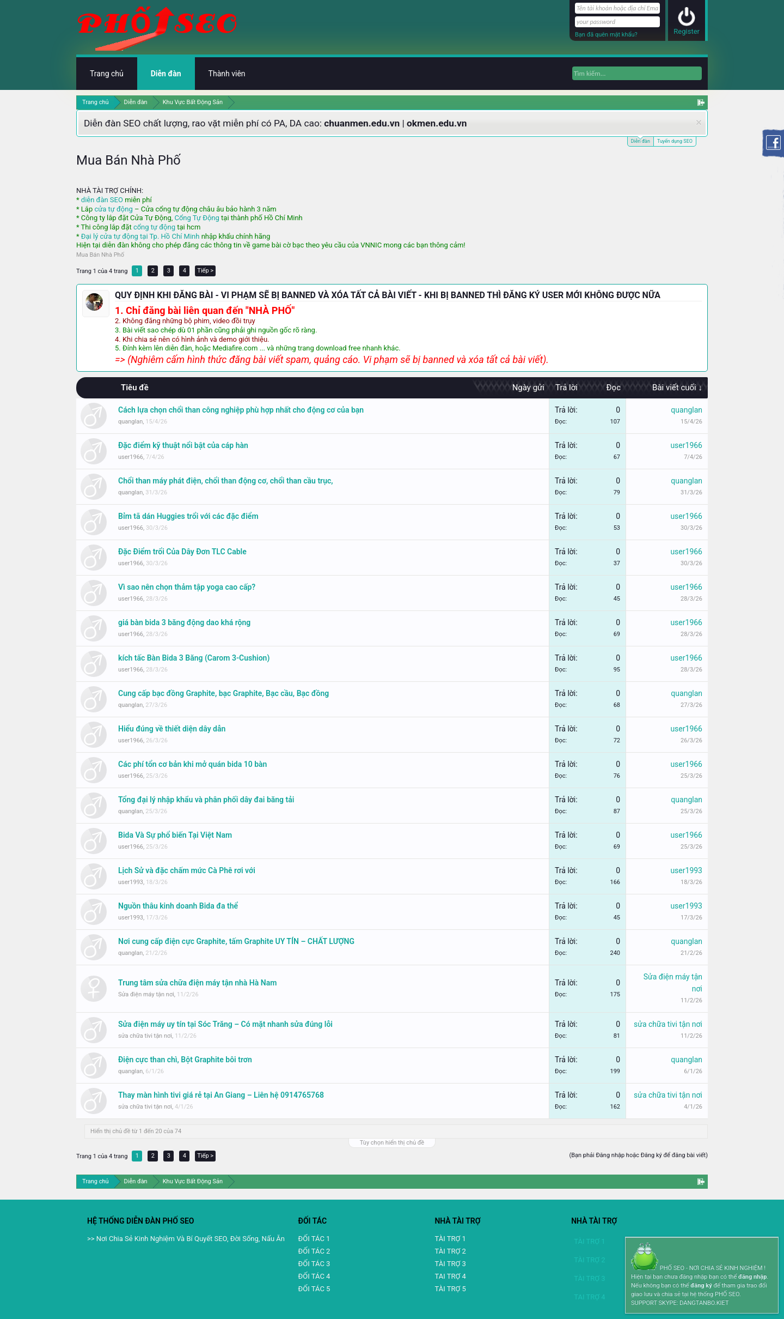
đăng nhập (752, 1276)
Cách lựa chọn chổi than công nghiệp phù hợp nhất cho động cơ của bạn (241, 410)
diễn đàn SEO (102, 200)
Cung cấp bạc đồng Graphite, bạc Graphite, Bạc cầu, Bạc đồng (223, 693)
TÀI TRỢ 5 (449, 1289)
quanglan (130, 421)
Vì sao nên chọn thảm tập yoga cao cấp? (186, 587)
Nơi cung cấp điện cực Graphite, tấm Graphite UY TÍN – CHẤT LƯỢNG (236, 941)
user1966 (130, 457)
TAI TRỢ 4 (449, 1276)
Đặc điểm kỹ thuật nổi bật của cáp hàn (183, 445)
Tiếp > (205, 270)
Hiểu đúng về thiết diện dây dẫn (171, 728)
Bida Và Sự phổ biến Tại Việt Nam (175, 835)
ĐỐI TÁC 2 (314, 1251)
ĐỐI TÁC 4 (314, 1276)
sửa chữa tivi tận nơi (145, 1035)
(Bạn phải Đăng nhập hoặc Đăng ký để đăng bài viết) (638, 1155)
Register (686, 31)
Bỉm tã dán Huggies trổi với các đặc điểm (188, 516)
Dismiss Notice (699, 122)
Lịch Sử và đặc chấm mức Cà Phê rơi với (186, 870)
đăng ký (701, 1285)
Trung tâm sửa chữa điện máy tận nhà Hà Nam (197, 982)
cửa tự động (113, 209)
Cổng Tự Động (196, 218)
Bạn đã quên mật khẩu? (606, 34)
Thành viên (227, 73)
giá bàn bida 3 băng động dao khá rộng (184, 622)
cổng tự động (154, 227)
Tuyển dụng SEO (675, 141)
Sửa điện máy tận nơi (146, 994)
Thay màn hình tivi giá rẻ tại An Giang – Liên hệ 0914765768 (221, 1095)
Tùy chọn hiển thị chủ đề (392, 1142)
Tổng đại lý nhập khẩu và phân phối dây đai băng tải (206, 799)
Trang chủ (107, 73)
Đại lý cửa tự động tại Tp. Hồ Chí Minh (140, 236)
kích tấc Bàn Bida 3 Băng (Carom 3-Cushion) (194, 658)
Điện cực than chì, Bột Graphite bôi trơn (185, 1059)
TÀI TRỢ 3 (449, 1264)
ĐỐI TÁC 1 (314, 1239)
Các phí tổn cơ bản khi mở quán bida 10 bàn (192, 764)
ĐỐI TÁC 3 (314, 1264)
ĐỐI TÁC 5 (314, 1289)
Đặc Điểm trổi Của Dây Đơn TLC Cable (182, 551)
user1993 (130, 882)
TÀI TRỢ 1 (449, 1239)
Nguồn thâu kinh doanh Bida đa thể (178, 905)
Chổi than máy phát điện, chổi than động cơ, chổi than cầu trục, (225, 480)
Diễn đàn (640, 140)
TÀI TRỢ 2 (449, 1251)
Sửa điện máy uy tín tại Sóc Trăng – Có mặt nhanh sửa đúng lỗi (225, 1024)
